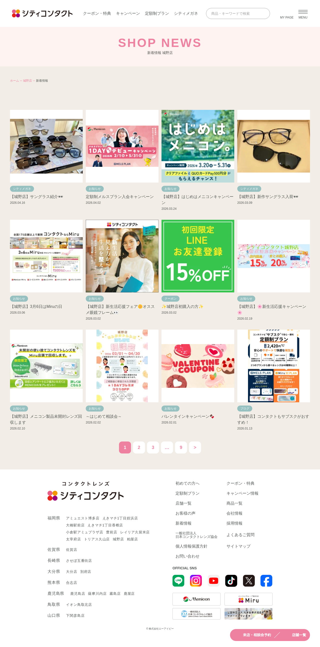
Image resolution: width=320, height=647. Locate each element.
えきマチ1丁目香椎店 (105, 525)
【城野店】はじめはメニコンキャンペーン (198, 200)
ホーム (14, 80)
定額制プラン (157, 13)
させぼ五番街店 (79, 561)
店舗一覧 (294, 635)
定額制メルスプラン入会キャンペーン (120, 197)
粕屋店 (132, 539)
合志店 (71, 583)
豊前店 (111, 532)
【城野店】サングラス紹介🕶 (36, 197)
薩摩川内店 (97, 594)
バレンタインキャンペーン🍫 (188, 416)
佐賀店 (71, 550)
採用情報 (234, 523)
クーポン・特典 (97, 13)
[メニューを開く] (303, 13)
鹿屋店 (129, 594)
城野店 (27, 80)
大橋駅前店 (75, 525)
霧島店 (115, 594)
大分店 (71, 572)
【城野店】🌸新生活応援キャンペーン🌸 (271, 309)
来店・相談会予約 (252, 635)
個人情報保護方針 (192, 546)
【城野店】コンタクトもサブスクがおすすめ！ (273, 419)
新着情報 (184, 523)
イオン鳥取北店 (79, 605)
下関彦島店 (75, 616)
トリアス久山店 (97, 539)
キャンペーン (128, 13)
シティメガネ (186, 13)
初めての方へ (188, 483)
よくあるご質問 (240, 535)
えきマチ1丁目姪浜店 (120, 518)
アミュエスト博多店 (82, 518)
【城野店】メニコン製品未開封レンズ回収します (46, 419)
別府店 (85, 572)
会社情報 (234, 513)
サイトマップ (238, 546)
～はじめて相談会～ (104, 416)
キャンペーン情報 (242, 493)
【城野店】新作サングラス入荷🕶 (267, 197)
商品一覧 (234, 503)
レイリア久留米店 (135, 532)
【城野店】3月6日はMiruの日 (36, 306)
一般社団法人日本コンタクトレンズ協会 (197, 534)
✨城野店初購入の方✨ (183, 306)
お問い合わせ (188, 556)
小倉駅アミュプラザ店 (84, 532)
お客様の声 (186, 513)
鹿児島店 (77, 594)
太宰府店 (73, 539)
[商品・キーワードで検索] (233, 13)
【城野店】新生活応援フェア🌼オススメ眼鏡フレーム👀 (120, 309)
